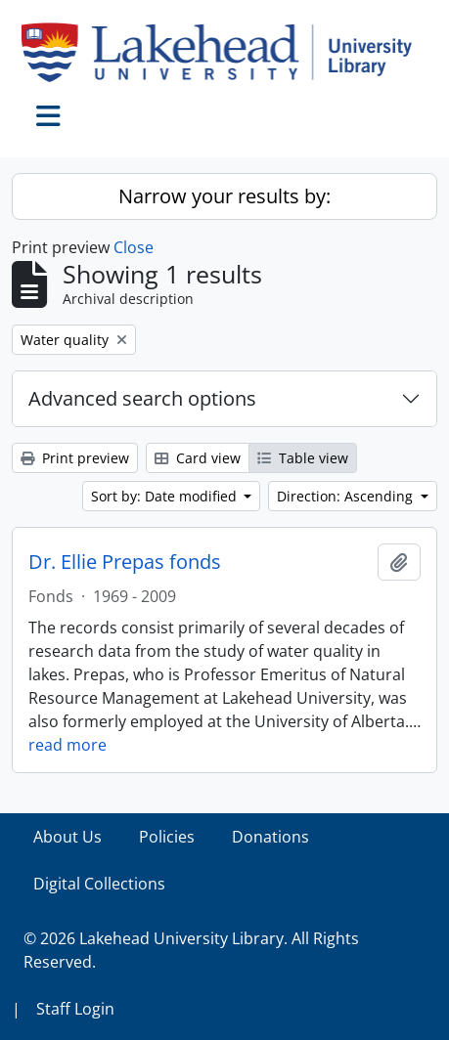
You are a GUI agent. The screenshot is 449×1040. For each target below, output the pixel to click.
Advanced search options (142, 398)
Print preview (75, 458)
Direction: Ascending (347, 496)
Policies (167, 836)
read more (67, 745)
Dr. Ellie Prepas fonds (124, 562)
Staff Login (75, 1008)
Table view (302, 458)
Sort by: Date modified (166, 496)
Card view (198, 458)
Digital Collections (99, 883)
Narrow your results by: (224, 196)
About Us (67, 836)
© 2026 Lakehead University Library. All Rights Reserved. (191, 950)
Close (133, 247)
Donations (270, 836)
